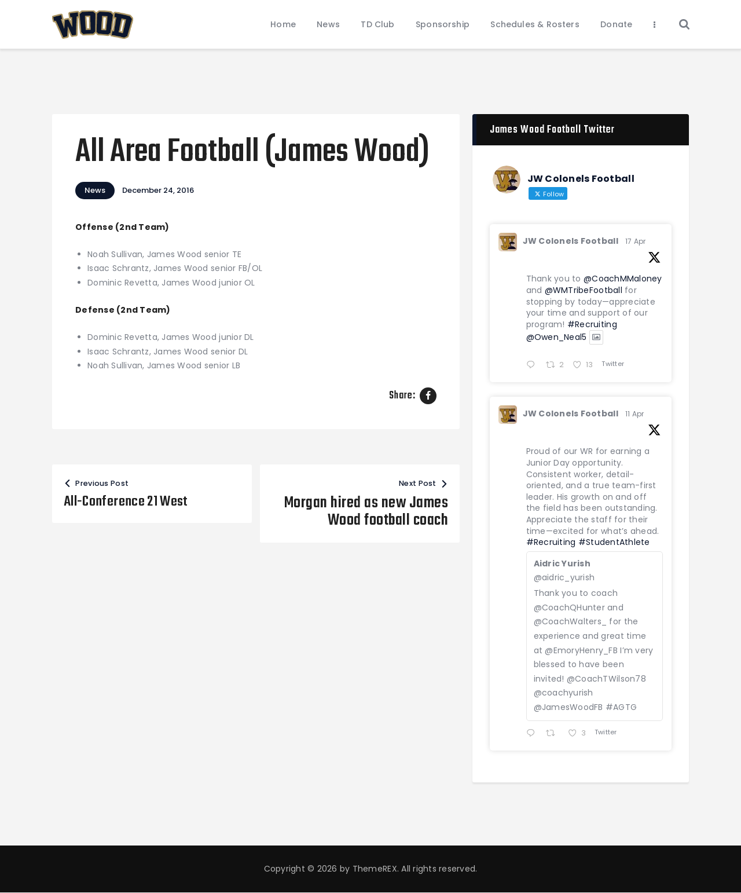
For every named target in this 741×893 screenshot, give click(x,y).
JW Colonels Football (570, 241)
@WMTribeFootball (583, 290)
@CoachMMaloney (623, 278)
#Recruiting (592, 324)
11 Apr (634, 414)
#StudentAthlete (614, 542)
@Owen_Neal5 (556, 337)
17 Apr (635, 241)
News (95, 190)
